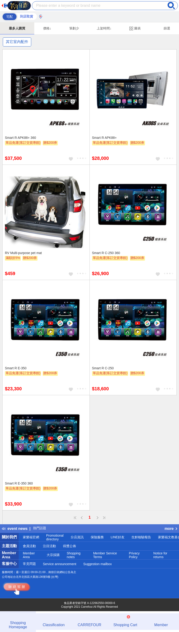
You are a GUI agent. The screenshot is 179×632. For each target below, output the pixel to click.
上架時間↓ (104, 28)
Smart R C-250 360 (106, 253)
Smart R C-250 (103, 368)
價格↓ (47, 28)
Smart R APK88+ (104, 138)
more (171, 529)
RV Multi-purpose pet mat (23, 253)
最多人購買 (17, 28)
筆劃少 (74, 28)
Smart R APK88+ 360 (20, 138)
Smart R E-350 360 (19, 483)
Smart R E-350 (16, 368)
